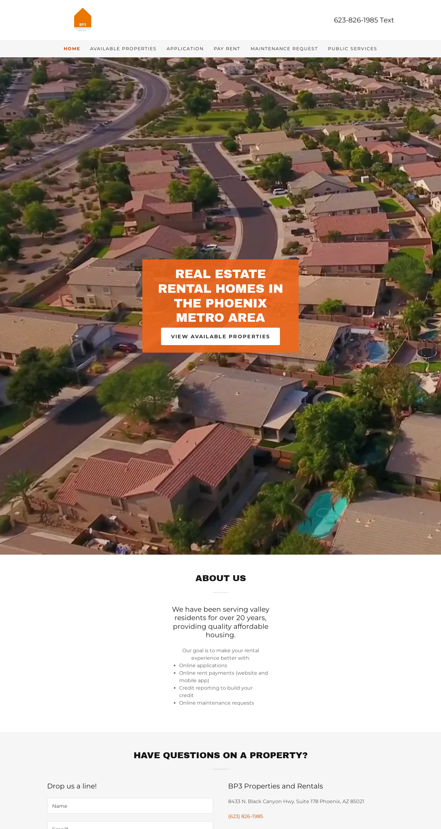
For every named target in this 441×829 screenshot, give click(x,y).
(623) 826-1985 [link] (245, 816)
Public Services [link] (352, 48)
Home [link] (72, 48)
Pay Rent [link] (227, 48)
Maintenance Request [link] (284, 48)
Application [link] (185, 48)
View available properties (220, 337)
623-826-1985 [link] (356, 20)
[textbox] (130, 806)
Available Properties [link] (123, 48)
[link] (82, 19)
